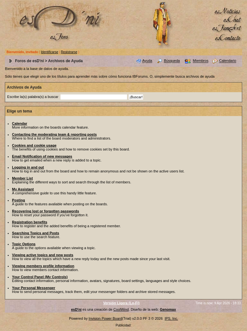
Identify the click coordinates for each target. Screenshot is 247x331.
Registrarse (69, 52)
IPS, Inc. (171, 318)
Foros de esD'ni (29, 61)
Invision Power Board (105, 318)
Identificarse (49, 52)
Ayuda (147, 61)
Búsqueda (172, 61)
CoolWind (121, 309)
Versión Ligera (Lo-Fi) (121, 303)
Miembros (200, 61)
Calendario (227, 61)
